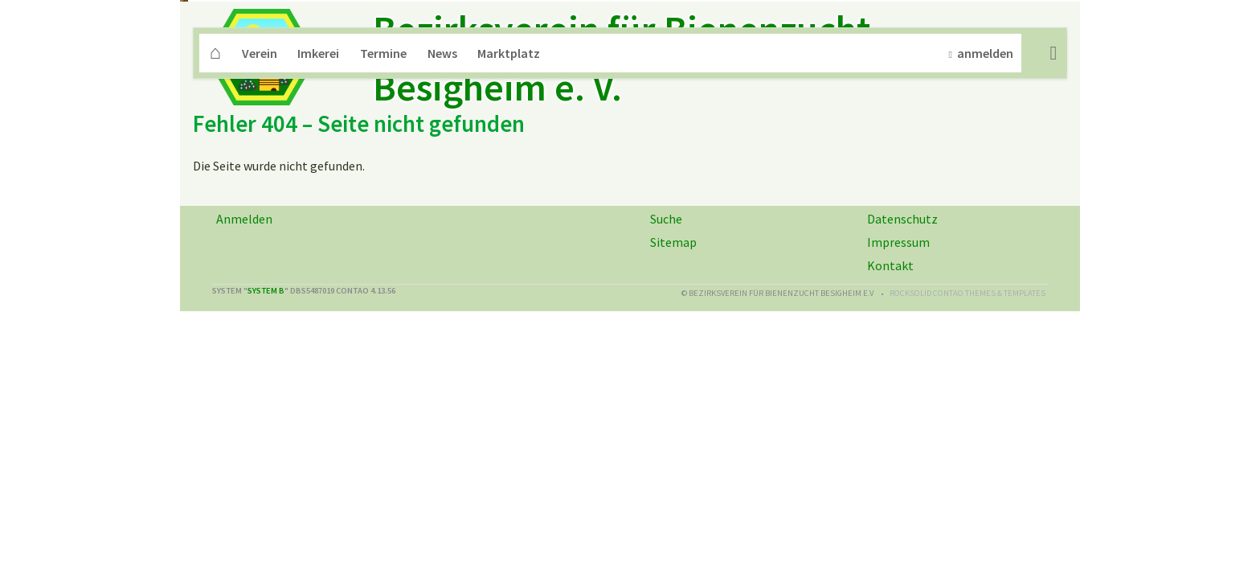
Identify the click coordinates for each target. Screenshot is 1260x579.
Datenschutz (902, 392)
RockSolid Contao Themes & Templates (967, 467)
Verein (259, 227)
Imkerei (318, 227)
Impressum (898, 416)
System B (266, 464)
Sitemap (673, 416)
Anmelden (244, 392)
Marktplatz (508, 227)
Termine (383, 227)
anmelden (985, 227)
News (442, 227)
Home (215, 226)
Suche (1053, 226)
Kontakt (890, 439)
